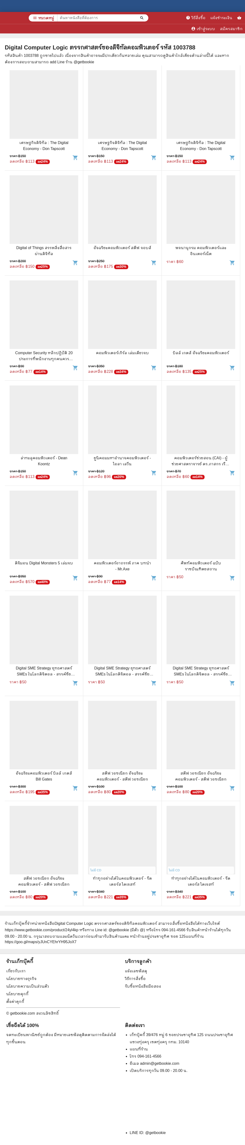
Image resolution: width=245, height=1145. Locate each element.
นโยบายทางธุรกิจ (21, 979)
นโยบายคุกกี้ (17, 994)
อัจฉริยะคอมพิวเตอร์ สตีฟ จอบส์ (122, 248)
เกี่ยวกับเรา (16, 971)
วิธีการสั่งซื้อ (135, 979)
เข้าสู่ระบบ (203, 29)
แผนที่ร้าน (139, 1049)
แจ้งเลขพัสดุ (136, 971)
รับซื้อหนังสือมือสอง (143, 986)
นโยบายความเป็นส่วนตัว (27, 986)
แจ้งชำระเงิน (221, 18)
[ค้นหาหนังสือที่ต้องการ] (142, 17)
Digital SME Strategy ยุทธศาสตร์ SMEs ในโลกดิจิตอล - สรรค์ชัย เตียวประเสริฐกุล (44, 674)
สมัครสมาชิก (231, 29)
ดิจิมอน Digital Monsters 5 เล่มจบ (44, 563)
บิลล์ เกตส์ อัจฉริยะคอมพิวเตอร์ (201, 353)
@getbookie (155, 1133)
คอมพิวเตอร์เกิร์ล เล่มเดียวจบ (122, 353)
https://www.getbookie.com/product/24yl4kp (41, 930)
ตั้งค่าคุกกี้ (15, 1002)
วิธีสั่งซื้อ (196, 18)
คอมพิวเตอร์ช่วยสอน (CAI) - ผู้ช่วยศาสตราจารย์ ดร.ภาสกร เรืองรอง (201, 464)
